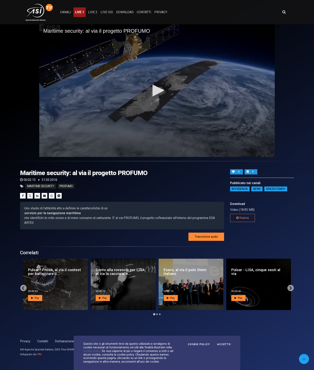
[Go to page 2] (157, 314)
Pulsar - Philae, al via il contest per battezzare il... (54, 272)
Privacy (25, 341)
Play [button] (35, 298)
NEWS (257, 189)
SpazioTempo (275, 189)
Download (125, 12)
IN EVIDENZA (240, 189)
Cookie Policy (199, 344)
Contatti (42, 341)
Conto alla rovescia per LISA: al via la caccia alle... (121, 272)
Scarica (242, 217)
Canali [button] (65, 12)
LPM (38, 354)
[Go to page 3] (160, 314)
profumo (66, 186)
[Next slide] (290, 288)
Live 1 (79, 12)
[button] (157, 90)
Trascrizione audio (206, 236)
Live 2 (92, 12)
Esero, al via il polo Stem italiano (185, 272)
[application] (157, 90)
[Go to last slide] (23, 288)
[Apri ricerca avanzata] (284, 12)
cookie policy (91, 351)
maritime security (40, 186)
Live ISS (107, 12)
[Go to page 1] (154, 314)
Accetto (224, 344)
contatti (144, 12)
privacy (160, 12)
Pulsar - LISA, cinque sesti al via (255, 272)
